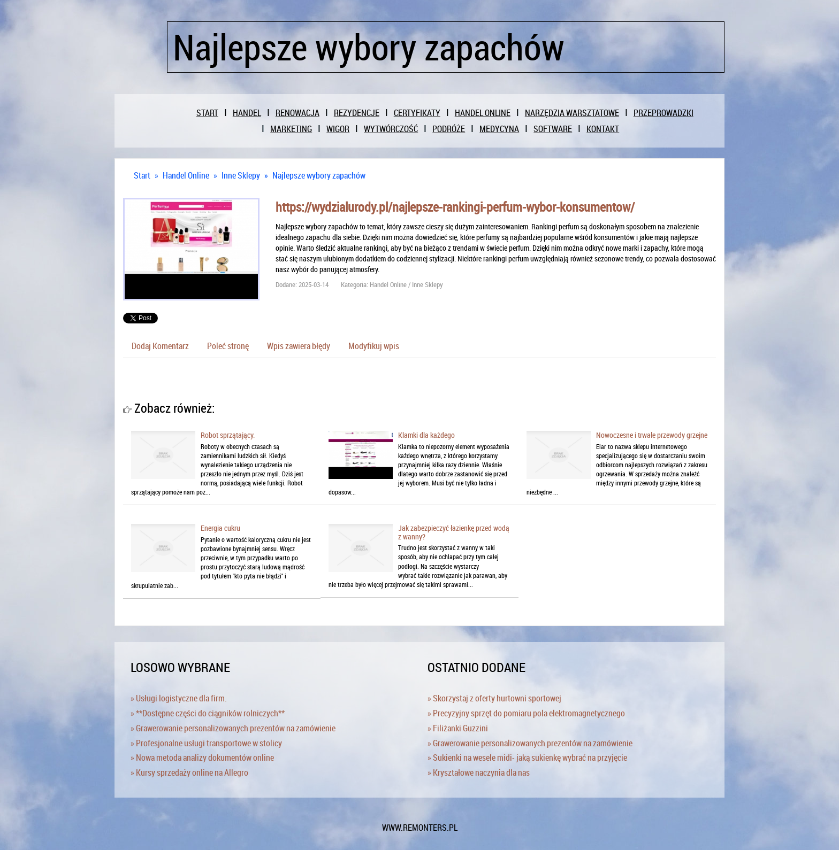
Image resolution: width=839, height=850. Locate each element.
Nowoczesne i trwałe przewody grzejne (651, 435)
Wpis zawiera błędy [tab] (298, 346)
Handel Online (186, 175)
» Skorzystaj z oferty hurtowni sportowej (494, 698)
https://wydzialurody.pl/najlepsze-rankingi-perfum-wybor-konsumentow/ (455, 206)
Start (142, 175)
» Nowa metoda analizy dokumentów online (202, 757)
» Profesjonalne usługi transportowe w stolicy (206, 743)
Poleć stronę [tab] (228, 346)
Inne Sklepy (241, 175)
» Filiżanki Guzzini (458, 728)
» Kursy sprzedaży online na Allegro (189, 772)
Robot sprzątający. (228, 435)
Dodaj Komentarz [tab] (160, 346)
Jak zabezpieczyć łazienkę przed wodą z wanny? (453, 532)
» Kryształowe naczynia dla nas (479, 772)
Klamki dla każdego (426, 435)
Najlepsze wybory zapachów (318, 175)
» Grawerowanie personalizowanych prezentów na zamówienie (233, 728)
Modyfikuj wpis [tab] (373, 346)
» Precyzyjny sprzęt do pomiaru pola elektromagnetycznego (526, 713)
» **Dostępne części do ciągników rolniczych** (208, 713)
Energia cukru (220, 528)
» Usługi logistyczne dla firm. (179, 698)
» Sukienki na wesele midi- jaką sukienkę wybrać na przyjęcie (527, 757)
